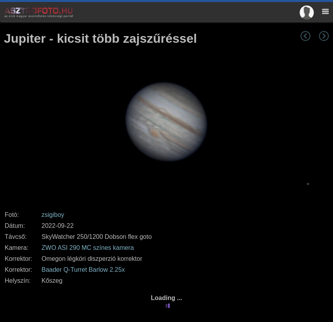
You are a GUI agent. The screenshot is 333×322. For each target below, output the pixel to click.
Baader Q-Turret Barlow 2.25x (83, 269)
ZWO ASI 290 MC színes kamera (88, 247)
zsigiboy (53, 214)
